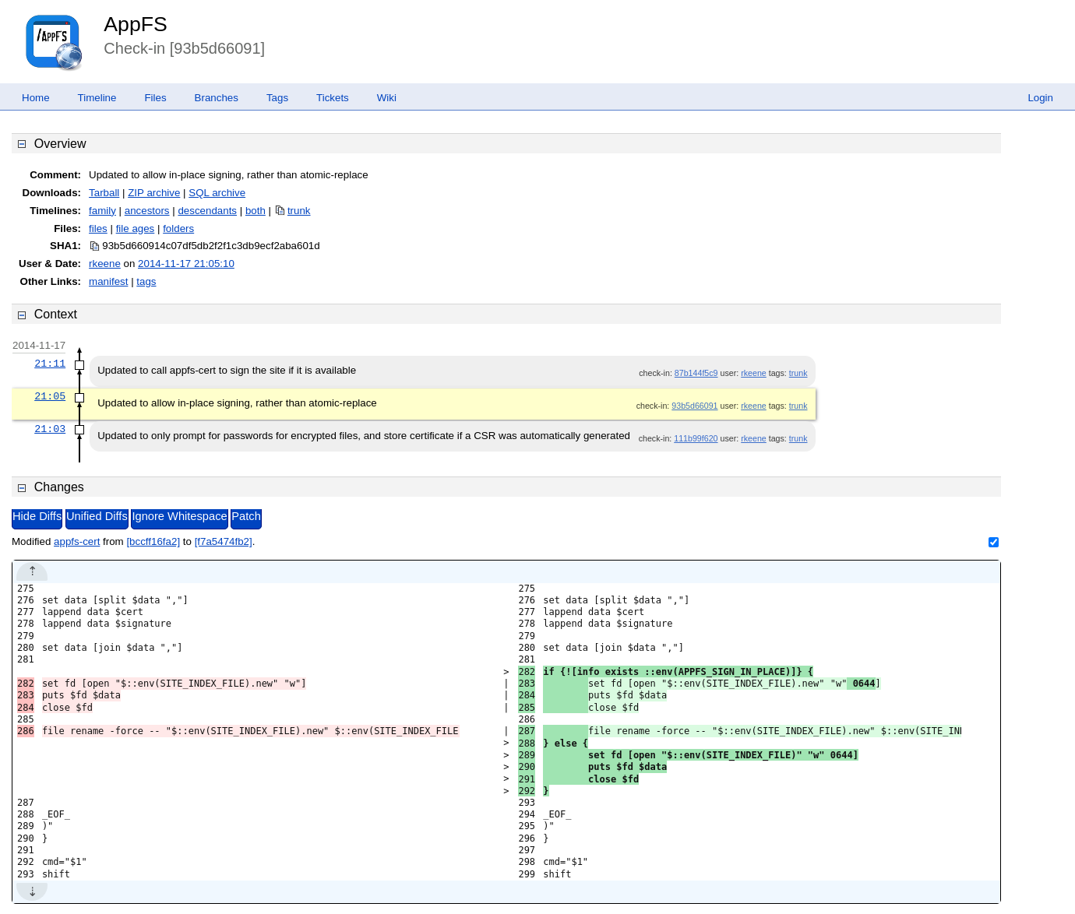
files (98, 228)
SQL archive (217, 193)
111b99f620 (695, 438)
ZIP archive (154, 193)
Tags (277, 98)
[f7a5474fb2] (223, 541)
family (102, 210)
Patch (245, 516)
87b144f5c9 (696, 373)
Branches (216, 98)
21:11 (49, 364)
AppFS (135, 24)
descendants (207, 210)
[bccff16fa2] (153, 541)
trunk (299, 210)
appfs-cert (77, 541)
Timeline (97, 98)
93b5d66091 (694, 405)
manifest (108, 281)
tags (146, 281)
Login (1040, 98)
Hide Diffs (37, 516)
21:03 (49, 429)
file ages (135, 228)
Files (155, 98)
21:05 (49, 396)
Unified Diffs (97, 516)
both (255, 210)
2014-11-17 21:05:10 (186, 263)
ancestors (147, 210)
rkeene (105, 263)
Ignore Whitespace (179, 516)
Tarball (104, 193)
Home (36, 98)
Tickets (332, 98)
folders (178, 228)
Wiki (387, 98)
